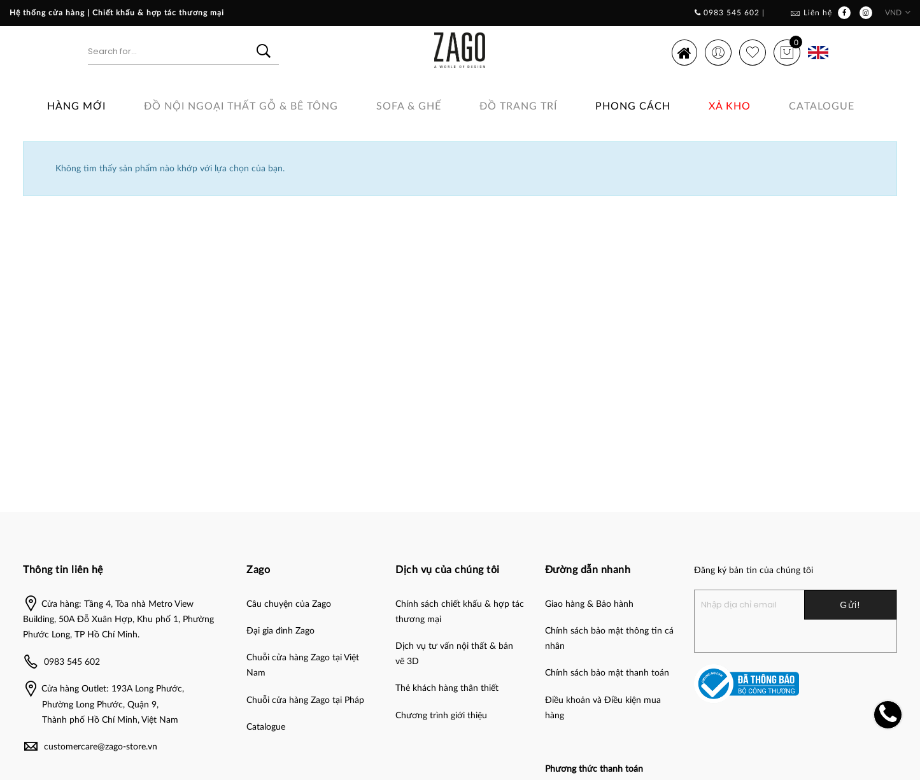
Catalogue (821, 106)
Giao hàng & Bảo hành (589, 604)
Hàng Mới (76, 106)
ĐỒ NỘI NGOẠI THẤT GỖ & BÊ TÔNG (241, 106)
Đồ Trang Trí (518, 106)
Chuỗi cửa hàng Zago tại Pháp (305, 700)
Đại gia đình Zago (280, 631)
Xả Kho (730, 106)
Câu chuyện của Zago (288, 604)
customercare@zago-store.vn (100, 746)
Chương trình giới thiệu (441, 715)
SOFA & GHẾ (408, 106)
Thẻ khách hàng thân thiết (447, 688)
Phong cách (632, 106)
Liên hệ (817, 13)
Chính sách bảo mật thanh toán (607, 673)
